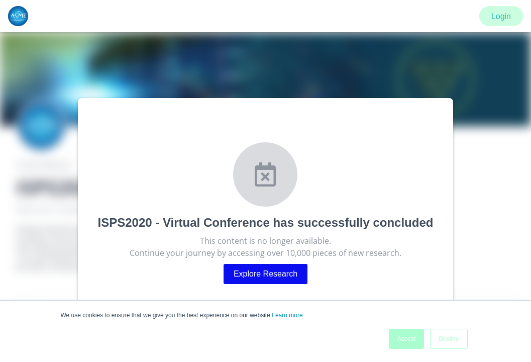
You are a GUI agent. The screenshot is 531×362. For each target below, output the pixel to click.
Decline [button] (449, 338)
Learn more (287, 315)
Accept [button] (406, 338)
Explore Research (265, 273)
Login (501, 16)
